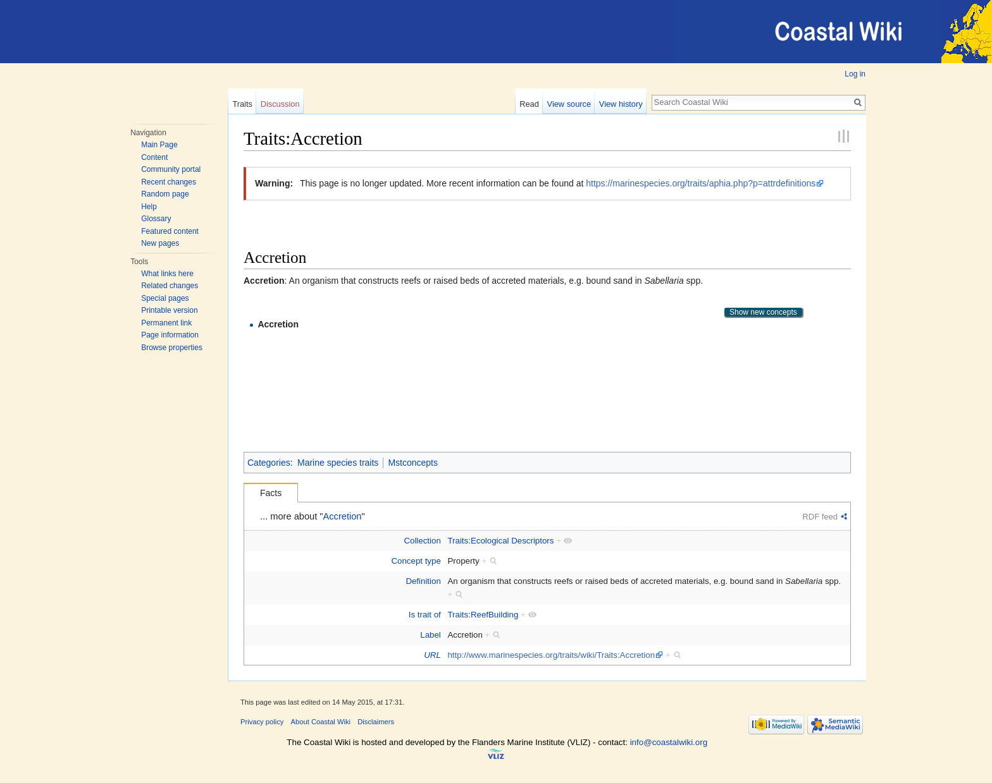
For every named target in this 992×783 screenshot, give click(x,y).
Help (149, 206)
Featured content (170, 231)
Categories (268, 463)
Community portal (171, 169)
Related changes (169, 285)
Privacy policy (261, 721)
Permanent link (166, 323)
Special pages (165, 298)
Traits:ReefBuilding (482, 614)
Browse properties (171, 347)
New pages (160, 243)
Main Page (159, 144)
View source (569, 104)
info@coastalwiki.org (668, 742)
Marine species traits (337, 463)
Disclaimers (375, 721)
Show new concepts (763, 312)
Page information (170, 335)
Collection (422, 540)
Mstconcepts (413, 463)
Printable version (169, 310)
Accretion (278, 324)
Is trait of (425, 614)
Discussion (280, 104)
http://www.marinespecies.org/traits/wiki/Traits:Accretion (551, 655)
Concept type (415, 561)
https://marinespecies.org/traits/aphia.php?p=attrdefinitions (700, 183)
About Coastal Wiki (321, 721)
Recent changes (168, 182)
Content (154, 157)
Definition (423, 581)
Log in (855, 74)
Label (430, 635)
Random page (165, 194)
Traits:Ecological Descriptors (500, 540)
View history (621, 104)
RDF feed (820, 516)
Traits (242, 104)
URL (432, 655)
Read (529, 104)
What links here (167, 273)
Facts (271, 493)
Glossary (156, 218)
